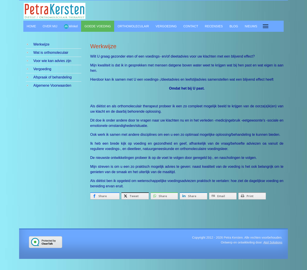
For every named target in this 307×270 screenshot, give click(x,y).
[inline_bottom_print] (252, 196)
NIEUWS (251, 26)
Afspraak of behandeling (52, 77)
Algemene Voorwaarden (52, 85)
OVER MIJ (50, 26)
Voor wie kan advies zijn (52, 61)
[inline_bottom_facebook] (105, 196)
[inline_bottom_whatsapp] (164, 196)
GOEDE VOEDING (97, 26)
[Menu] (265, 26)
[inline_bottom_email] (223, 196)
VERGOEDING (166, 26)
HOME (31, 26)
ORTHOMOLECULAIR (133, 26)
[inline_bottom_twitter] (135, 196)
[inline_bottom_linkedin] (193, 196)
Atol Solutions (272, 242)
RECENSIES (214, 26)
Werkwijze (41, 44)
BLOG (233, 26)
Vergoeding (42, 69)
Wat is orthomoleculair (50, 52)
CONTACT (190, 26)
